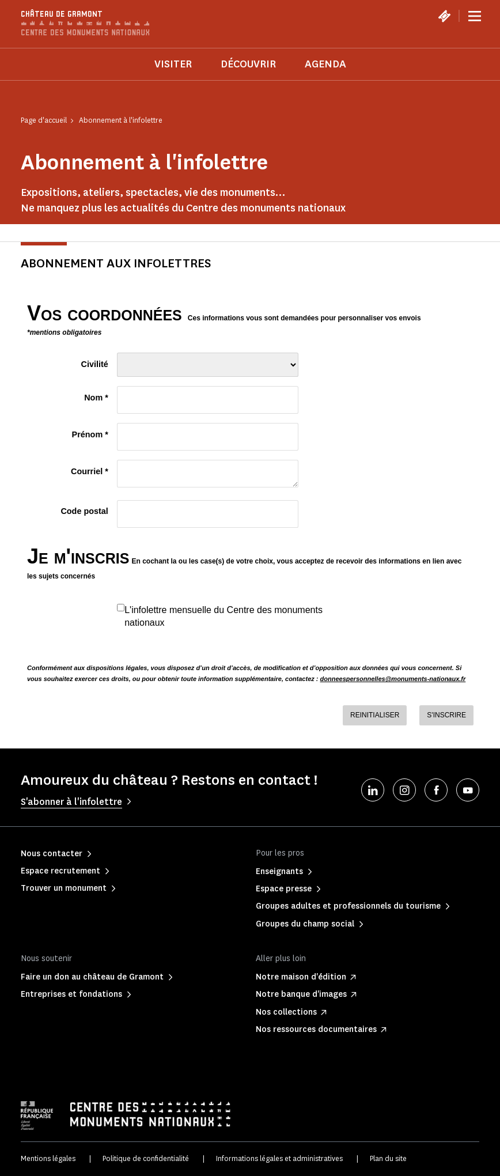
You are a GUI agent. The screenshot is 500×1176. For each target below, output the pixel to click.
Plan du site (388, 1158)
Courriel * (89, 471)
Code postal (84, 511)
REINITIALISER (374, 715)
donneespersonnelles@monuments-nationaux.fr (393, 678)
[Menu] (474, 16)
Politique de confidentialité (146, 1158)
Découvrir (248, 64)
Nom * (96, 397)
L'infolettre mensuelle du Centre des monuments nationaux (223, 616)
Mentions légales (48, 1158)
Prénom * (90, 434)
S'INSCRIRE (446, 715)
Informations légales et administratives (279, 1158)
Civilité (94, 364)
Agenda (325, 64)
